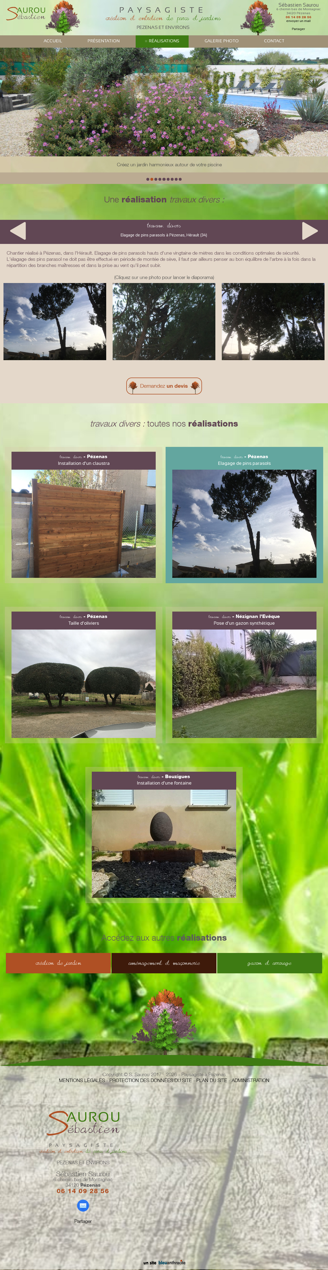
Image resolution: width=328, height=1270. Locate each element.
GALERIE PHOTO (222, 41)
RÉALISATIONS (164, 41)
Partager (298, 29)
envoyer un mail (298, 21)
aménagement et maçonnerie (164, 963)
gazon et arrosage (269, 963)
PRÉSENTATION (103, 41)
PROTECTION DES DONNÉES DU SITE (150, 1080)
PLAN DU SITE (211, 1080)
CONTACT (274, 41)
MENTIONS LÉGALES (82, 1080)
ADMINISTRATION (250, 1080)
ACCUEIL (53, 41)
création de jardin (58, 963)
